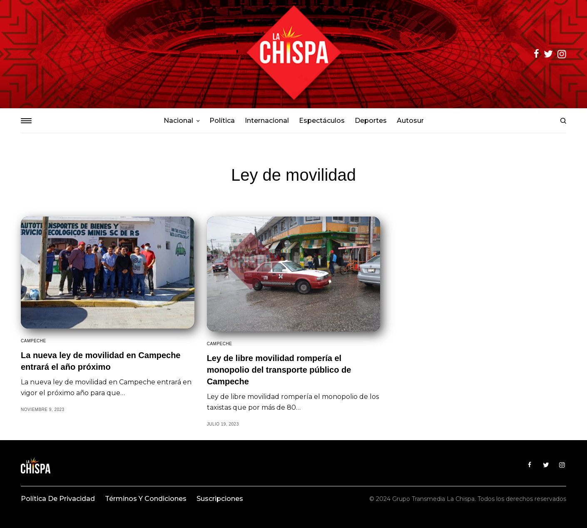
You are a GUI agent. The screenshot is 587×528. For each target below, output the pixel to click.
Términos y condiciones (146, 499)
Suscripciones (219, 499)
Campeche (33, 341)
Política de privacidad (58, 499)
